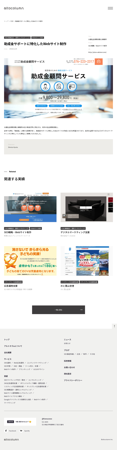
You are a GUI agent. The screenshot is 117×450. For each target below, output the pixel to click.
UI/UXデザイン (38, 369)
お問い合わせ (69, 367)
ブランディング (24, 369)
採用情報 (67, 361)
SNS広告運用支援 (10, 383)
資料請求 (67, 374)
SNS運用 (7, 363)
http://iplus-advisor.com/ (97, 52)
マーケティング (9, 402)
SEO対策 (7, 366)
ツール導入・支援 (31, 366)
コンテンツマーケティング (36, 363)
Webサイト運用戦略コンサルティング (18, 393)
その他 (92, 354)
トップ (6, 21)
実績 (11, 21)
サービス (7, 359)
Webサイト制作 (10, 369)
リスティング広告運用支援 (14, 386)
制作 (85, 354)
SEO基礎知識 (69, 354)
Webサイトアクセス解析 (13, 396)
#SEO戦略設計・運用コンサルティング (17, 37)
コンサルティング (34, 380)
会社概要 (7, 352)
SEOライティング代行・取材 (14, 380)
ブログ (66, 350)
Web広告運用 (19, 363)
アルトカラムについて (13, 346)
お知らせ (67, 343)
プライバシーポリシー (73, 380)
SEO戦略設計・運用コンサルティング (18, 389)
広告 (78, 354)
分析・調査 (18, 366)
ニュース (67, 339)
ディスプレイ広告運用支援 (36, 386)
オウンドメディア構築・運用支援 (32, 383)
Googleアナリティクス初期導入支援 (17, 399)
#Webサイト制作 (37, 37)
